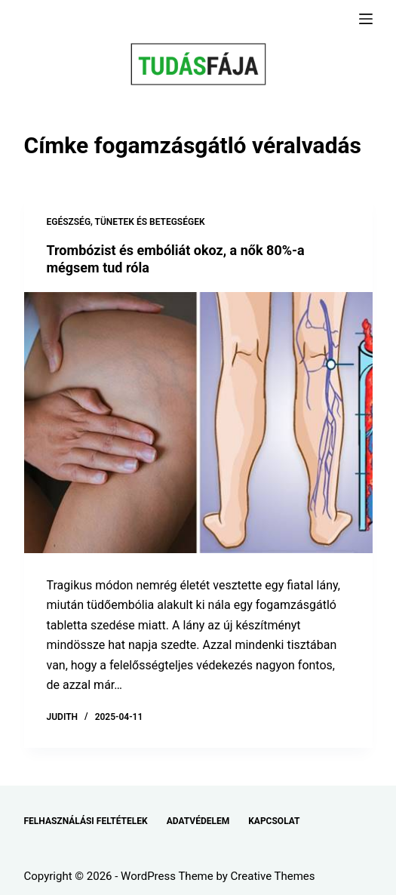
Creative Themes (273, 876)
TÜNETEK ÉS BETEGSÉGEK (150, 222)
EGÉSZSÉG (69, 222)
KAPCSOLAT (273, 821)
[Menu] (366, 19)
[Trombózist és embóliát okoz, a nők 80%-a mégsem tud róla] (198, 423)
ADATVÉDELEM (198, 821)
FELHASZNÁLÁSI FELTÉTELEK (86, 821)
